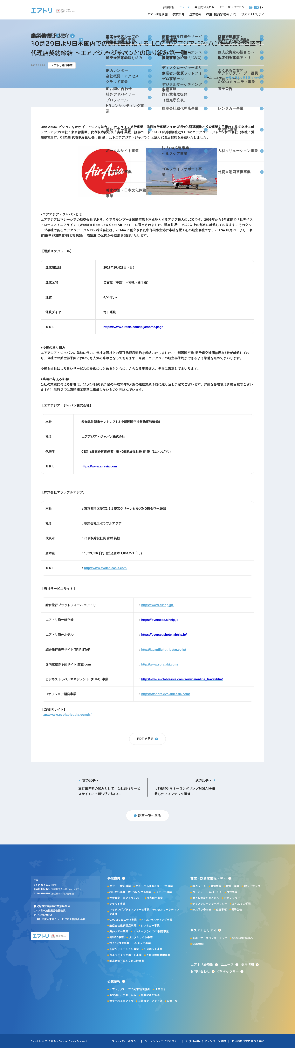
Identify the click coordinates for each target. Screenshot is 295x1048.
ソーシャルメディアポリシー (162, 1041)
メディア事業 (164, 892)
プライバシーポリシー (125, 1041)
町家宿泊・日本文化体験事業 (126, 960)
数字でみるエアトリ (121, 1001)
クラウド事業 (117, 903)
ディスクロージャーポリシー (209, 903)
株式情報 (232, 892)
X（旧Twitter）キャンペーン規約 (205, 1041)
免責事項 (221, 909)
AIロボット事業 (153, 949)
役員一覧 (172, 1001)
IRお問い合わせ (201, 909)
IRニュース (199, 886)
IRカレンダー (232, 897)
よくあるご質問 (241, 903)
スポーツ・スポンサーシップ (209, 938)
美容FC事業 (116, 937)
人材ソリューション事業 (124, 949)
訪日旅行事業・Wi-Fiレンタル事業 (130, 892)
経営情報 (216, 886)
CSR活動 (197, 943)
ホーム (208, 77)
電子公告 (236, 909)
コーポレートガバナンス (207, 892)
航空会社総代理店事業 (122, 925)
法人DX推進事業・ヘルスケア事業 (130, 943)
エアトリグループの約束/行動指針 (129, 989)
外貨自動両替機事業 (158, 955)
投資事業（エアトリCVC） (125, 897)
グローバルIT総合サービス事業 (154, 886)
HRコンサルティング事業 (156, 919)
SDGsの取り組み (242, 938)
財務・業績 (232, 886)
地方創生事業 (155, 897)
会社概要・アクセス (150, 1001)
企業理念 (160, 989)
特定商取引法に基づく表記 (248, 1041)
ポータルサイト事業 (140, 937)
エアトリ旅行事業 (120, 886)
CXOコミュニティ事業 (123, 919)
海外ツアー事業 (118, 931)
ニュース (218, 77)
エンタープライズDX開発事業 (151, 931)
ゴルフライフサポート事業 (125, 955)
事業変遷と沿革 (150, 995)
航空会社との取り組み (122, 995)
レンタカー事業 (150, 925)
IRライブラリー (253, 886)
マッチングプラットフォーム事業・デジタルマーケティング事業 (144, 911)
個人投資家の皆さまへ (205, 897)
